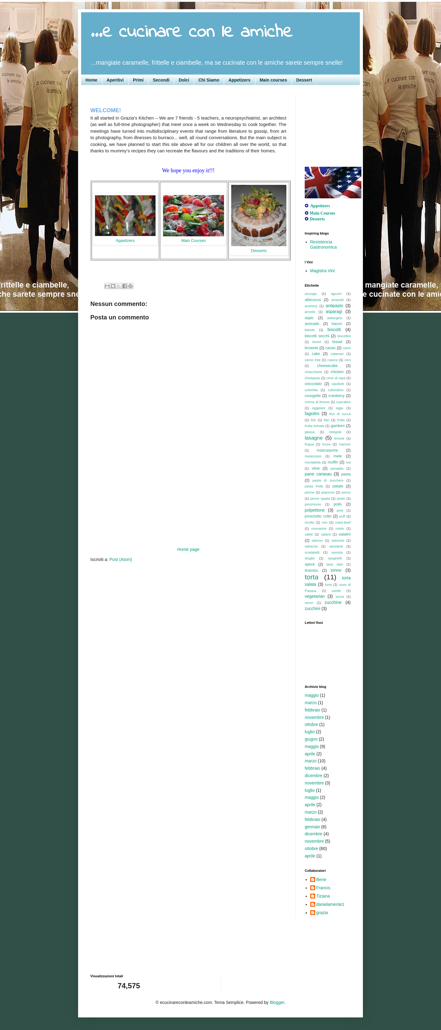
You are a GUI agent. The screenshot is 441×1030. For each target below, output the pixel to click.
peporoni (328, 492)
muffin (333, 462)
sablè (309, 534)
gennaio (312, 826)
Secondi (161, 80)
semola (336, 552)
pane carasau (318, 473)
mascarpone (327, 450)
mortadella (313, 462)
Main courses (273, 80)
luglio (310, 731)
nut (348, 462)
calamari (337, 354)
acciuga (311, 294)
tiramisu (311, 570)
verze (309, 603)
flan (327, 420)
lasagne (314, 438)
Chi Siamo (208, 80)
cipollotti (338, 384)
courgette (313, 396)
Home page (188, 549)
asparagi (334, 311)
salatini (345, 534)
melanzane (313, 456)
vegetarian (315, 596)
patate (338, 486)
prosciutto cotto (318, 516)
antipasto (334, 305)
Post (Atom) (120, 559)
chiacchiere (313, 372)
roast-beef (343, 522)
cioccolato (313, 384)
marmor (345, 444)
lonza (326, 444)
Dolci (184, 80)
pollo (338, 504)
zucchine (333, 602)
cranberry (336, 396)
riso (324, 522)
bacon (337, 324)
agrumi (336, 294)
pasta (346, 474)
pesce (346, 492)
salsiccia (311, 546)
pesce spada (320, 498)
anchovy (311, 306)
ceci (348, 360)
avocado (312, 324)
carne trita (312, 360)
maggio (312, 695)
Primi (138, 80)
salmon (317, 540)
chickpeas (312, 378)
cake (316, 354)
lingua (309, 444)
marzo (311, 702)
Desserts (258, 250)
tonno (336, 570)
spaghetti (335, 558)
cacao (330, 348)
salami (326, 534)
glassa (310, 432)
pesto (341, 498)
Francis (323, 887)
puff (342, 516)
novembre (314, 717)
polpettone (315, 510)
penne (309, 492)
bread (337, 342)
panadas (337, 468)
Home (91, 80)
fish (313, 420)
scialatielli (312, 552)
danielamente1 (330, 904)
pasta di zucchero (328, 480)
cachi (347, 348)
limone (339, 438)
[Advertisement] (188, 499)
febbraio (312, 710)
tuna (328, 584)
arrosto (310, 312)
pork (340, 510)
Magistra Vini (322, 270)
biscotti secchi (317, 336)
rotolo (340, 528)
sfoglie (310, 558)
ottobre (311, 724)
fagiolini (312, 413)
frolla (341, 420)
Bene (321, 879)
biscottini (344, 336)
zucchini (312, 608)
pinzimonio (313, 504)
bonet (316, 342)
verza (340, 596)
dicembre (313, 775)
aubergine (334, 318)
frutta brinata (314, 426)
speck (310, 564)
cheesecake (327, 366)
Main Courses (193, 240)
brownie (311, 348)
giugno (311, 739)
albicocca (313, 300)
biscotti (334, 329)
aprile (310, 753)
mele (338, 456)
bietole (310, 330)
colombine (336, 390)
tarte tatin (334, 564)
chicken (337, 372)
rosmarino (318, 528)
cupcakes (343, 402)
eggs (339, 408)
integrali (335, 432)
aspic (309, 318)
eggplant (318, 408)
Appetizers (239, 80)
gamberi (338, 426)
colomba (311, 390)
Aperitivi (115, 80)
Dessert (304, 80)
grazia (322, 912)
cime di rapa (335, 378)
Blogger (277, 1002)
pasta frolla (314, 486)
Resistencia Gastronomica (323, 244)
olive (316, 468)
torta (311, 577)
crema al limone (317, 402)
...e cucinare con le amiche (191, 32)
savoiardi (336, 546)
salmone (337, 540)
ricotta (309, 522)
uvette (336, 591)
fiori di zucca (340, 414)
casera (332, 360)
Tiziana (323, 896)
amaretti (337, 300)
